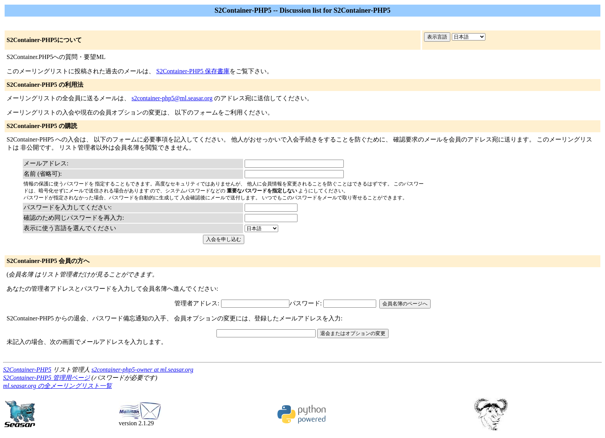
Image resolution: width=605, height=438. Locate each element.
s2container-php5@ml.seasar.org (172, 98)
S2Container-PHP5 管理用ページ (46, 377)
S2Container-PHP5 (27, 369)
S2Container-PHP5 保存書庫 (193, 71)
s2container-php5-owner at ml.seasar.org (142, 369)
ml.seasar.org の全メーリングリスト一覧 (57, 385)
